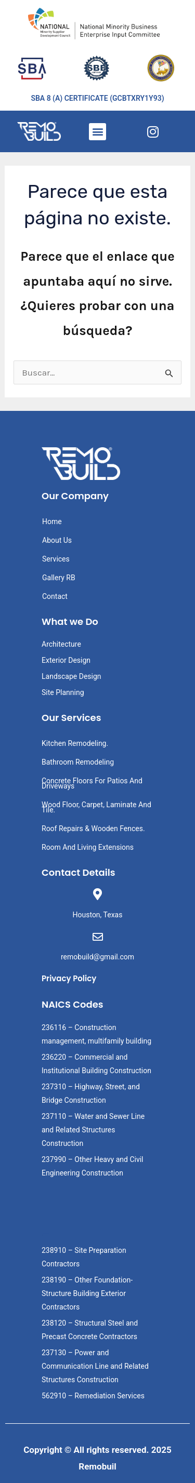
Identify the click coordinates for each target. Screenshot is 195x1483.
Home (52, 521)
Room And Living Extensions (88, 847)
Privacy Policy (69, 978)
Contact (55, 596)
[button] (97, 131)
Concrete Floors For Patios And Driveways (92, 783)
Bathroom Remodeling (78, 762)
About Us (57, 540)
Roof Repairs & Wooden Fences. (93, 828)
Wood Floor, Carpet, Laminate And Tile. (96, 807)
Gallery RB (58, 577)
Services (56, 559)
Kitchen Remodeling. (75, 743)
